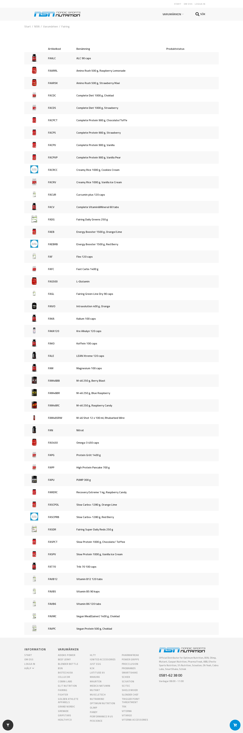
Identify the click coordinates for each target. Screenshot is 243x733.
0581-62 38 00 (170, 675)
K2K (92, 668)
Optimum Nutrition (102, 703)
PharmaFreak (130, 655)
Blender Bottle (68, 664)
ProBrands (129, 668)
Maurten (96, 681)
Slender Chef (130, 695)
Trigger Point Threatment (131, 700)
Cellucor (64, 677)
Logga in (200, 4)
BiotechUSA (65, 673)
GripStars (64, 715)
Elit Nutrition (67, 686)
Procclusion (130, 664)
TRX (124, 707)
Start (177, 4)
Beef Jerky (64, 660)
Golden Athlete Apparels (68, 700)
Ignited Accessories (103, 660)
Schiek (126, 677)
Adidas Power (66, 655)
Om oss (188, 4)
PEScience (96, 721)
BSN (60, 668)
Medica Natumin (100, 686)
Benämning (83, 49)
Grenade (63, 711)
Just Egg (95, 664)
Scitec (126, 686)
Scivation (128, 681)
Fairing (62, 690)
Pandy (93, 712)
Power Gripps (130, 660)
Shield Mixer (130, 690)
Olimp (93, 708)
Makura (95, 677)
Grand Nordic (66, 707)
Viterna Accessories (135, 720)
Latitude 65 (97, 673)
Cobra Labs (65, 681)
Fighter (63, 695)
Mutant (95, 690)
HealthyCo (65, 720)
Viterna (127, 711)
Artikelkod (54, 49)
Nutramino (97, 699)
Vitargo (127, 715)
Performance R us (101, 717)
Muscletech (98, 695)
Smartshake (130, 673)
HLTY (93, 655)
